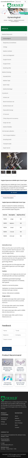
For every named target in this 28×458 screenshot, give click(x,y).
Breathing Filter (7, 68)
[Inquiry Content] (14, 342)
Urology (5, 47)
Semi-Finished (18, 423)
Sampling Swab (7, 139)
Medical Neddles (7, 127)
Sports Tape (6, 85)
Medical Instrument (7, 34)
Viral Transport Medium (9, 135)
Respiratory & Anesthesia (9, 42)
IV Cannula (6, 114)
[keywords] (19, 1)
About (16, 416)
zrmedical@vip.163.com (8, 1)
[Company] (20, 335)
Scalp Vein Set (7, 122)
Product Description (8, 198)
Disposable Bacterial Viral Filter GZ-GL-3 (20, 369)
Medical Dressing (6, 72)
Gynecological (7, 38)
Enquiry (14, 192)
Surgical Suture (7, 59)
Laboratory (18, 420)
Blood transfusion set (8, 101)
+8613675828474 (5, 440)
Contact (17, 427)
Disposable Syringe (8, 110)
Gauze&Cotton (7, 76)
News (16, 425)
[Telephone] (7, 335)
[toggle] (3, 6)
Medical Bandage (7, 89)
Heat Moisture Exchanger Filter (8, 383)
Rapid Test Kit (6, 148)
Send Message (7, 349)
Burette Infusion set (8, 106)
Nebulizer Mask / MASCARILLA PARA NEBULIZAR (7, 369)
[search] (25, 1)
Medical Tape (6, 80)
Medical (17, 418)
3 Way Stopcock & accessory (10, 118)
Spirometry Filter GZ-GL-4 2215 (20, 383)
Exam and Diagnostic (8, 55)
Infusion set (6, 97)
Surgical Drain (6, 63)
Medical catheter (7, 51)
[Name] (7, 330)
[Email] (20, 330)
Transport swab (7, 143)
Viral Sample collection (8, 131)
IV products (5, 93)
